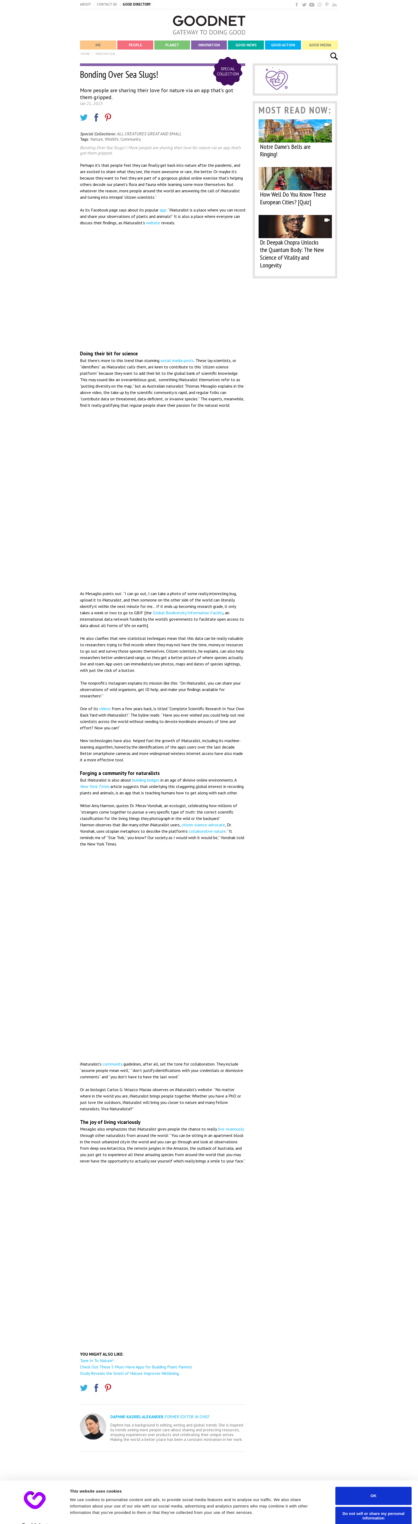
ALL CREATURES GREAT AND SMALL (149, 133)
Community (130, 139)
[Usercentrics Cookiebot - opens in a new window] (34, 1514)
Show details (82, 1513)
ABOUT (85, 4)
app (163, 210)
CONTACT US (107, 4)
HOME (85, 54)
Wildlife (112, 139)
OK (374, 1482)
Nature (96, 139)
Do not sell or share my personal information (374, 1502)
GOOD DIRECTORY (137, 4)
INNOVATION (105, 54)
